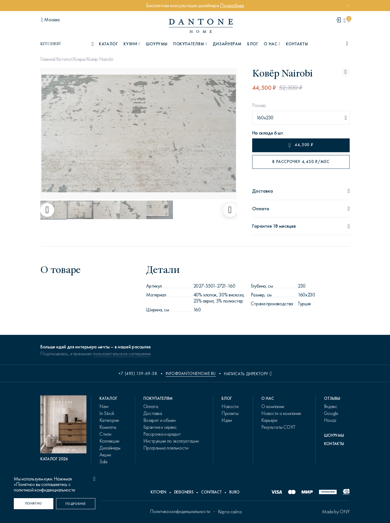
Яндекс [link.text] (330, 406)
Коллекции (109, 441)
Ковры (79, 59)
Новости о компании (281, 413)
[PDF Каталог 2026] (63, 428)
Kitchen (158, 492)
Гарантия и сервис (160, 427)
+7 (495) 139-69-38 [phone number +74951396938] (137, 373)
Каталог (64, 59)
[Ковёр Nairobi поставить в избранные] (345, 72)
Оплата (150, 406)
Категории (109, 420)
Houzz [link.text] (330, 420)
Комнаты (107, 427)
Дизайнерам (227, 43)
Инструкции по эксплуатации (171, 441)
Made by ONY (336, 511)
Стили (105, 434)
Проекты (230, 413)
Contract (211, 492)
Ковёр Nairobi (100, 59)
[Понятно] (33, 503)
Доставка (152, 413)
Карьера (269, 420)
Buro (234, 492)
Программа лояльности (165, 448)
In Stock (106, 413)
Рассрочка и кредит (162, 434)
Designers (184, 492)
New (104, 406)
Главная (47, 59)
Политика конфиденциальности (180, 511)
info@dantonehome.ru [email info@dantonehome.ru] (191, 373)
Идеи (227, 420)
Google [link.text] (331, 413)
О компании (272, 406)
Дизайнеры (109, 448)
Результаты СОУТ (278, 427)
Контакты (297, 43)
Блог (252, 43)
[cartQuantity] (349, 20)
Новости (230, 406)
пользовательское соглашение (121, 354)
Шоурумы (157, 43)
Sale (103, 461)
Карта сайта (230, 511)
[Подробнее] (76, 503)
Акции (105, 455)
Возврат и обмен (159, 420)
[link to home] (201, 26)
